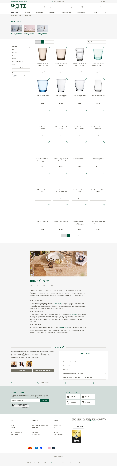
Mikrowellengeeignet (21, 61)
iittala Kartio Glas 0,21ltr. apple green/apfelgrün (43, 222)
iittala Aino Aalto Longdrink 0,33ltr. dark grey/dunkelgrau (79, 223)
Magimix (56, 432)
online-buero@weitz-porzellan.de (43, 370)
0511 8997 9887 (21, 370)
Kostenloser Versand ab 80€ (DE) (20, 1)
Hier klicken (22, 405)
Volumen (21, 70)
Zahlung (13, 425)
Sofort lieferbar (20, 75)
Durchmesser (21, 52)
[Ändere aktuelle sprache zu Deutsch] (102, 1)
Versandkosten (54, 462)
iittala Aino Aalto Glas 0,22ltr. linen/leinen (61, 222)
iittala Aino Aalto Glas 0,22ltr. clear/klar (43, 127)
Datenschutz (35, 432)
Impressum (35, 430)
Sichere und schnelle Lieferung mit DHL (75, 383)
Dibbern (56, 420)
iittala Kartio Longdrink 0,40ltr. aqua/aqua (79, 127)
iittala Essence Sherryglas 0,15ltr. (79, 190)
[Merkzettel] (85, 7)
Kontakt (13, 437)
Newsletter (35, 427)
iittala (55, 427)
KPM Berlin (56, 430)
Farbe (21, 55)
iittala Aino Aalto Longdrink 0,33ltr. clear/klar (79, 64)
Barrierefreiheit (36, 434)
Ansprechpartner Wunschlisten (40, 425)
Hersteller (21, 46)
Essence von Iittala (73, 314)
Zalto (55, 437)
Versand (13, 427)
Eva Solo (56, 423)
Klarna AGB (13, 423)
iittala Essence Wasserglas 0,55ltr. (98, 96)
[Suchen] (43, 7)
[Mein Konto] (94, 7)
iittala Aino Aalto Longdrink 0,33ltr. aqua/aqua (79, 159)
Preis (21, 73)
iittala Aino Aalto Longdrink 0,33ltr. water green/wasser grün (43, 160)
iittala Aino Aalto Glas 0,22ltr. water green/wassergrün (61, 159)
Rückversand (14, 430)
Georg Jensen (57, 425)
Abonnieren (44, 400)
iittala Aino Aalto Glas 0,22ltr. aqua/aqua (98, 127)
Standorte (34, 423)
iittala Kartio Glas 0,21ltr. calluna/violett (98, 159)
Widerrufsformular (15, 434)
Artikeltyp (21, 49)
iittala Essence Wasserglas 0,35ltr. (61, 127)
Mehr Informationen (94, 420)
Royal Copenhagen (58, 434)
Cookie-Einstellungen (58, 456)
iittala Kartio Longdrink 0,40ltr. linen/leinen (42, 64)
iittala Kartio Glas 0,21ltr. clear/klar (80, 96)
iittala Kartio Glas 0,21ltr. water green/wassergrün (98, 64)
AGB (12, 420)
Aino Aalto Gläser (56, 303)
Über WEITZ (35, 420)
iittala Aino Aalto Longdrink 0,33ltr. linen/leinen (98, 222)
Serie (21, 64)
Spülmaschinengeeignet (21, 67)
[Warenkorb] (103, 7)
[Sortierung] (96, 42)
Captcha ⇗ (25, 407)
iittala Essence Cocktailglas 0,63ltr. (98, 190)
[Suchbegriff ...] (57, 7)
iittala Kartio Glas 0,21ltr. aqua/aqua (43, 96)
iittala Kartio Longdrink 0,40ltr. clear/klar (61, 96)
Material (21, 58)
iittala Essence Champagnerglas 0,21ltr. (61, 190)
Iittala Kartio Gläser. (63, 327)
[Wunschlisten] (75, 7)
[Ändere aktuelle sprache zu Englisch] (104, 1)
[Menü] (83, 423)
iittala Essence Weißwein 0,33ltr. (43, 190)
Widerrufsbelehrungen (16, 432)
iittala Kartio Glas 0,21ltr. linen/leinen (61, 64)
